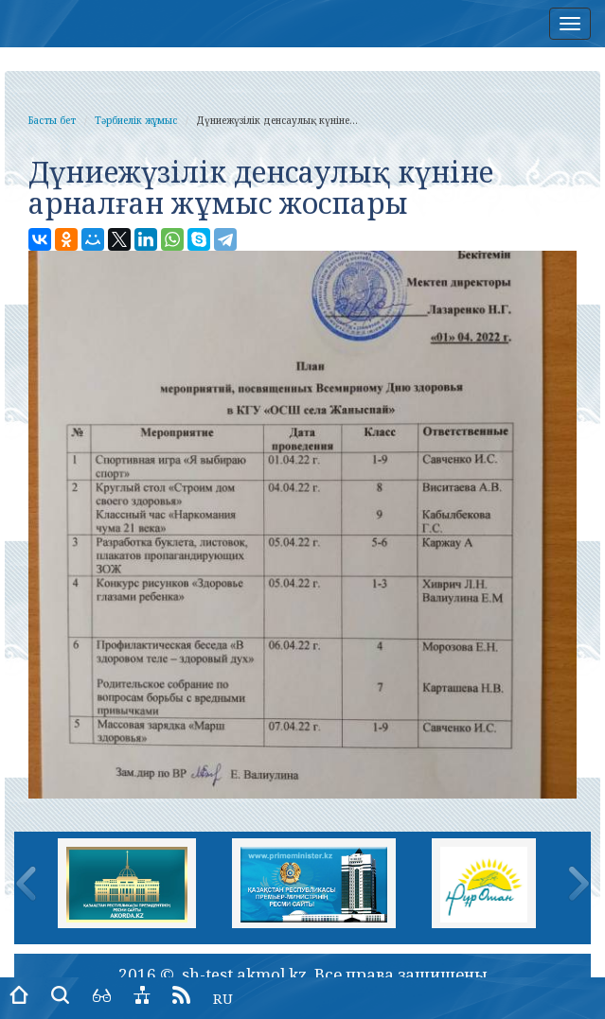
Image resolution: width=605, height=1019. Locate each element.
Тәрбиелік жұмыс (136, 120)
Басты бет (52, 120)
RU (223, 998)
